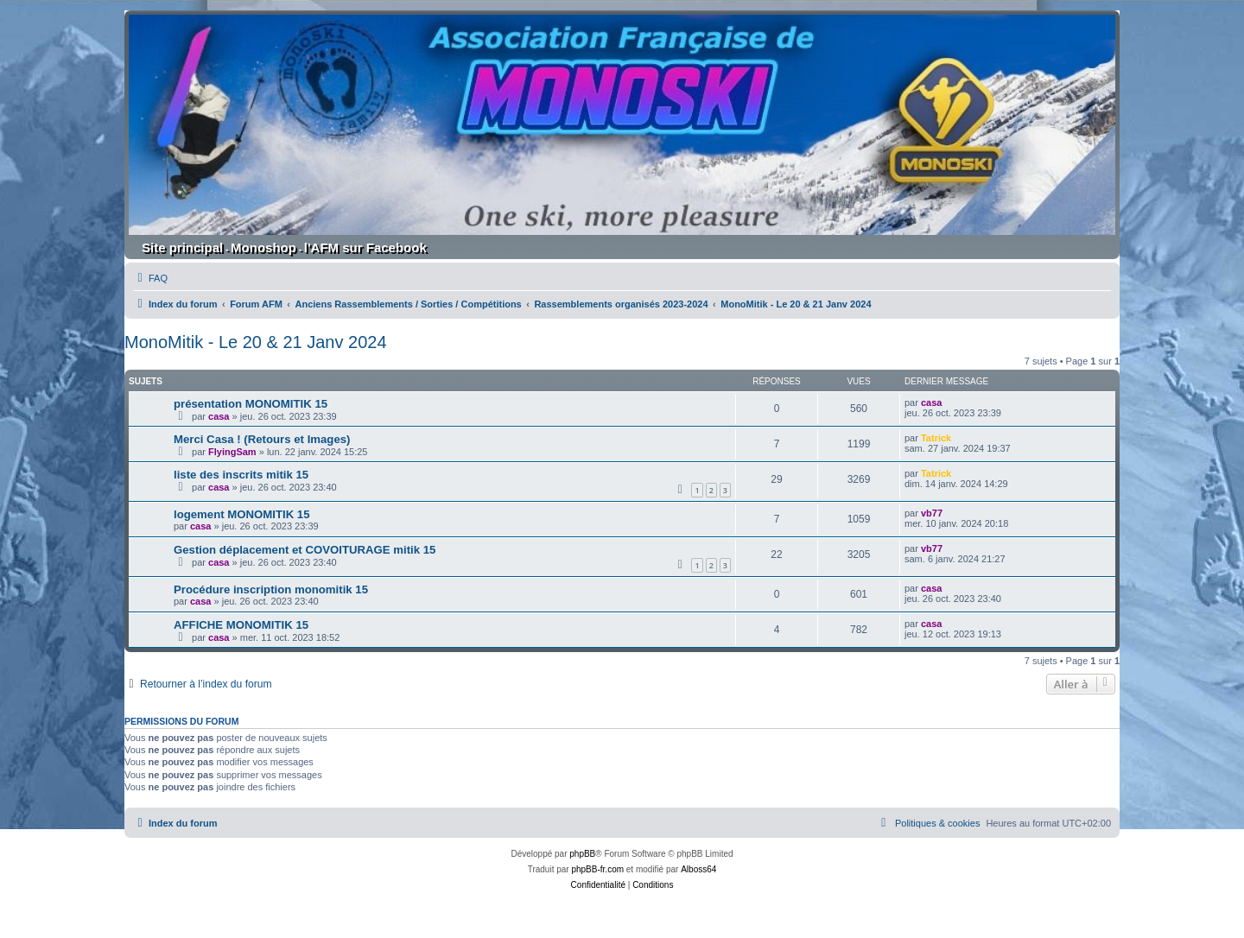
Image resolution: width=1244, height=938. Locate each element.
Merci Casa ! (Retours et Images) (262, 439)
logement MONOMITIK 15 (242, 514)
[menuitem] (150, 278)
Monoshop (263, 247)
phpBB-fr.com (597, 869)
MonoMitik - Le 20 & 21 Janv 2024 (255, 342)
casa (218, 416)
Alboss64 (698, 869)
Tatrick (936, 438)
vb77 (932, 513)
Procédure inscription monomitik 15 (271, 589)
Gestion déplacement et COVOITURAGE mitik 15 (304, 549)
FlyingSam (232, 452)
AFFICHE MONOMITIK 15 (241, 624)
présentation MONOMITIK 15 (250, 403)
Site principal (182, 247)
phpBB (582, 854)
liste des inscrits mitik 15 (241, 474)
